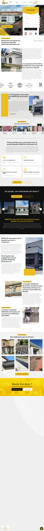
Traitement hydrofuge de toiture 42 (5, 133)
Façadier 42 (10, 2)
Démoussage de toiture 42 (34, 133)
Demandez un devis (17, 197)
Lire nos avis (5, 529)
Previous (38, 125)
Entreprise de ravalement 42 (15, 133)
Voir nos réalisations (7, 26)
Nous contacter (35, 2)
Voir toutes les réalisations (22, 374)
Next (40, 125)
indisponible (23, 2)
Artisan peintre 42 (24, 133)
